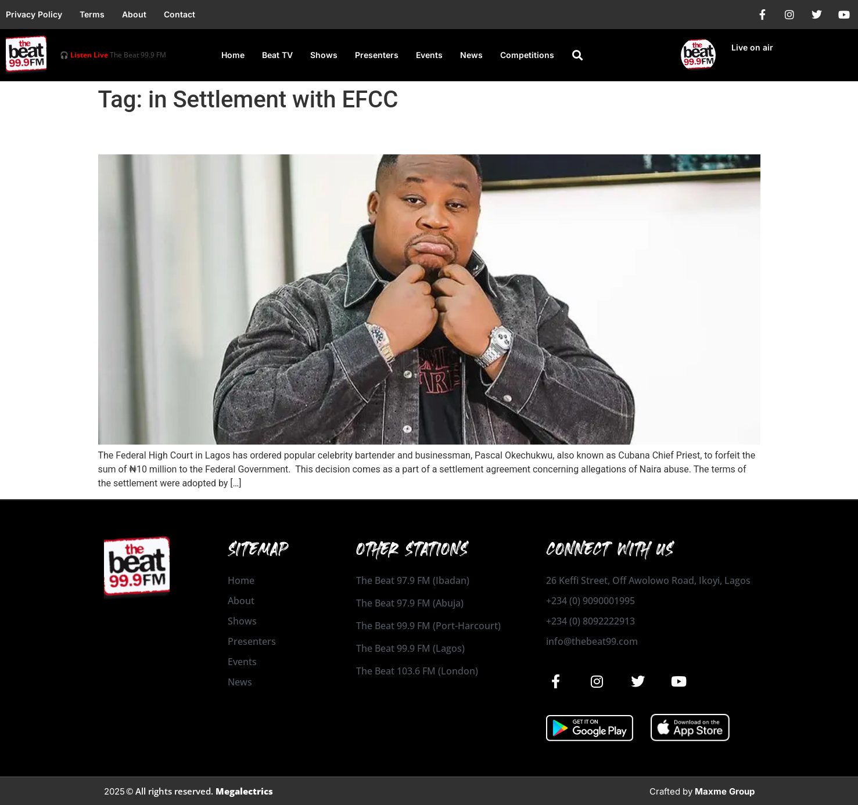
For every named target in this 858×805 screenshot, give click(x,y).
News (471, 55)
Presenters (377, 55)
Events (429, 55)
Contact (179, 14)
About (134, 14)
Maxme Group (725, 791)
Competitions (527, 55)
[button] (577, 55)
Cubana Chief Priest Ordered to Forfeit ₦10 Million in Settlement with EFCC (409, 134)
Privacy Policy (34, 14)
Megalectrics (244, 791)
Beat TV (277, 55)
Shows (324, 55)
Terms (92, 14)
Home (233, 55)
